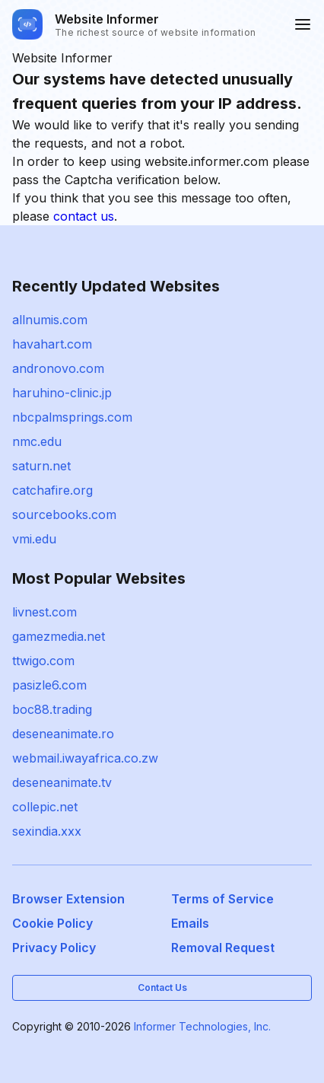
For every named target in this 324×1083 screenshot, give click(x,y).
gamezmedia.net (58, 636)
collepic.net (45, 806)
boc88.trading (52, 709)
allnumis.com (49, 319)
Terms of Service (222, 898)
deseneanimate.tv (62, 782)
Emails (190, 923)
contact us (83, 216)
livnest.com (44, 612)
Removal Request (223, 947)
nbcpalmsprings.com (72, 417)
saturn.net (41, 465)
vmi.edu (34, 538)
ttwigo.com (43, 660)
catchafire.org (52, 490)
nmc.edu (37, 441)
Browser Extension (68, 898)
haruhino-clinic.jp (62, 392)
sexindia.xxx (46, 831)
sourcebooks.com (64, 514)
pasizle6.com (49, 685)
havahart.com (52, 344)
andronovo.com (58, 368)
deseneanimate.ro (63, 733)
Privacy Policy (54, 947)
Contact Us (162, 987)
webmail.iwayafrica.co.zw (85, 758)
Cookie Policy (52, 923)
